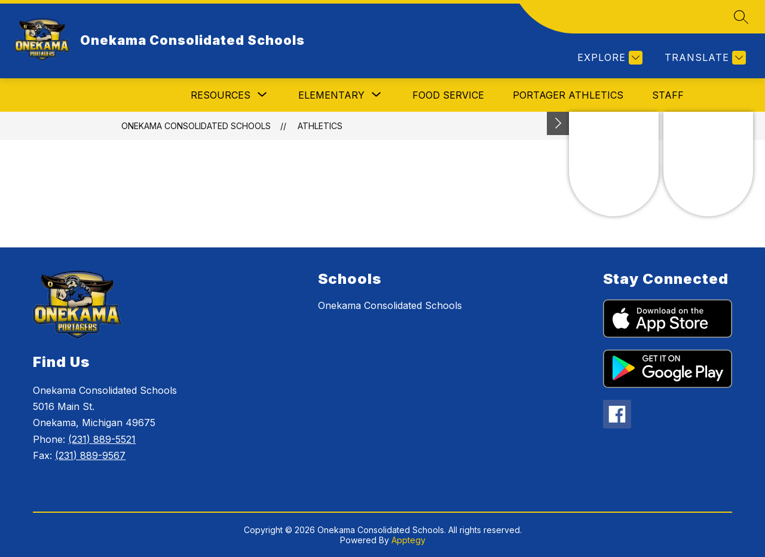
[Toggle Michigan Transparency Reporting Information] (558, 123)
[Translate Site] (704, 57)
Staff (668, 95)
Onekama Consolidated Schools (196, 126)
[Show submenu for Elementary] (331, 95)
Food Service (448, 95)
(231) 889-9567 (90, 455)
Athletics (320, 126)
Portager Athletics (568, 95)
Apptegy (408, 540)
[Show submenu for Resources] (220, 95)
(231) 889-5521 (102, 439)
